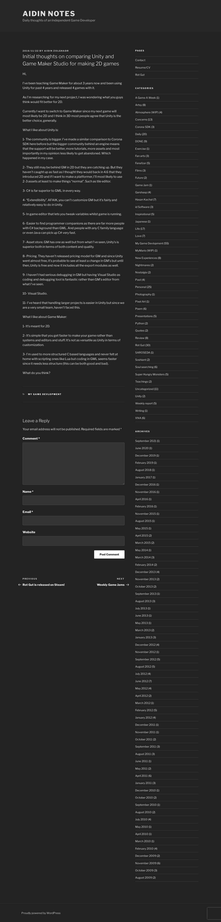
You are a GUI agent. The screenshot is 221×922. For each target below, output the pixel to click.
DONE (139, 141)
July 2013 (141, 608)
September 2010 (146, 804)
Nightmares (142, 265)
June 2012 (141, 681)
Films (138, 170)
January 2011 (143, 783)
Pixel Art (140, 301)
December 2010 (145, 790)
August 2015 (143, 521)
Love (138, 236)
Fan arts (140, 155)
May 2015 (141, 528)
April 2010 (141, 834)
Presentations (144, 316)
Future (139, 177)
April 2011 (141, 775)
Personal (140, 287)
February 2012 (144, 710)
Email (28, 512)
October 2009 (144, 870)
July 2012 (141, 673)
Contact (140, 60)
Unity (138, 396)
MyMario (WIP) (144, 250)
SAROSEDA (142, 352)
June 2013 (141, 615)
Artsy (138, 104)
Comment (31, 438)
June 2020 (142, 448)
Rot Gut (140, 74)
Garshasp (141, 192)
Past (138, 279)
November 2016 (145, 492)
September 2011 (145, 746)
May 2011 (141, 768)
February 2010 (144, 848)
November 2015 (145, 513)
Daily (138, 134)
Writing (139, 410)
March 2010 (143, 841)
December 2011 (145, 724)
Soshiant (140, 359)
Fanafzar (140, 163)
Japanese (141, 221)
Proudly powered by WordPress (41, 913)
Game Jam (142, 185)
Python (139, 323)
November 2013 (145, 579)
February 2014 (144, 564)
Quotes (139, 330)
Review (139, 338)
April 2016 (141, 499)
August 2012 (143, 666)
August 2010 (143, 812)
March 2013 (143, 630)
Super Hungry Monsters (150, 374)
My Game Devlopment (45, 394)
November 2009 (145, 863)
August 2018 (143, 470)
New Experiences (146, 258)
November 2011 (145, 732)
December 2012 (145, 644)
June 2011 (141, 761)
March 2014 (143, 557)
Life (137, 228)
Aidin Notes (49, 13)
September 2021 (145, 441)
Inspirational (142, 214)
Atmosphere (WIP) (146, 112)
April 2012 (141, 695)
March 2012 (142, 703)
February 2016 (144, 506)
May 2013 (141, 623)
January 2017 (143, 477)
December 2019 (145, 455)
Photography (143, 294)
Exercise (140, 148)
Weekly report (144, 403)
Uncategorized (144, 389)
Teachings (141, 381)
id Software (142, 207)
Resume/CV (142, 67)
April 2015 (141, 535)
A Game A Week (145, 97)
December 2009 (145, 855)
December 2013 (145, 572)
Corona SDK (143, 126)
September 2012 (145, 659)
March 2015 (143, 542)
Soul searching (144, 367)
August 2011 (143, 754)
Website (29, 532)
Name (28, 492)
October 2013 (144, 586)
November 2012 (145, 652)
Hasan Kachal (144, 199)
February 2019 (144, 462)
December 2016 (145, 484)
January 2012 (143, 717)
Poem (139, 308)
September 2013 (145, 593)
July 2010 (141, 819)
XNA (138, 418)
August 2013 (143, 601)
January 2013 (143, 637)
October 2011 (143, 739)
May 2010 (141, 826)
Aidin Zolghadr (56, 50)
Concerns (141, 119)
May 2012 (141, 688)
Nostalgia (141, 272)
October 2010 (144, 797)
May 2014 (141, 550)
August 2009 (143, 877)
